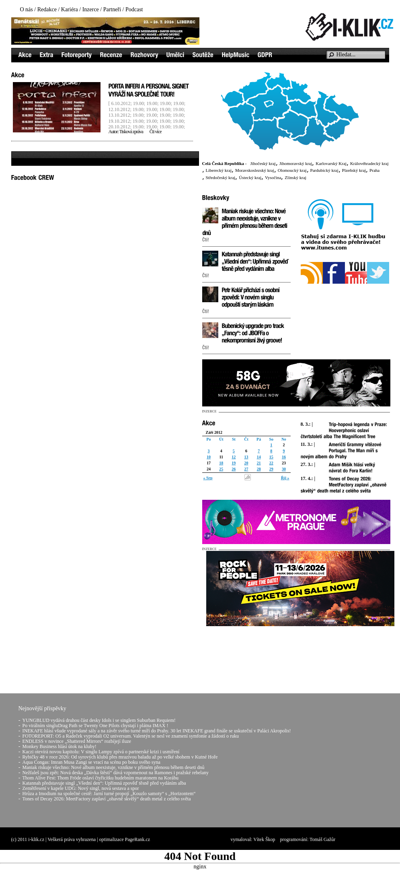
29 (271, 469)
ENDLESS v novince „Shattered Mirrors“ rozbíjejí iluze (77, 741)
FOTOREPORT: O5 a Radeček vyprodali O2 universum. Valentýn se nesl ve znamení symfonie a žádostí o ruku (131, 736)
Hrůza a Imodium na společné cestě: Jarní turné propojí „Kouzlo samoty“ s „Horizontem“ (109, 793)
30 (284, 469)
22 (271, 463)
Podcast (134, 9)
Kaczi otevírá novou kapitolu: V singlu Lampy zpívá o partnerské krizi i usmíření (101, 752)
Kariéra (69, 9)
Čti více (156, 131)
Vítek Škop (264, 839)
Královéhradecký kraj (369, 163)
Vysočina (273, 177)
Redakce (47, 9)
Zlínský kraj (295, 177)
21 (259, 463)
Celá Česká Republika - (224, 163)
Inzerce (90, 9)
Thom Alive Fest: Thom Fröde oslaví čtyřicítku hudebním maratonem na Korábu (100, 778)
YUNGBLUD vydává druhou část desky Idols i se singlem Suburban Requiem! (99, 720)
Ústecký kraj (250, 177)
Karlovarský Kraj (331, 163)
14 (259, 457)
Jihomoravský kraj (295, 163)
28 (259, 469)
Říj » (285, 478)
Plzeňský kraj (354, 170)
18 (221, 463)
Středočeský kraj (221, 177)
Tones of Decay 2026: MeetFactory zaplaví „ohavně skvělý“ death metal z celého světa (107, 799)
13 (246, 457)
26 (234, 469)
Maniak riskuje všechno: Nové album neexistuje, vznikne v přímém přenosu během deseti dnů (114, 767)
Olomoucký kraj (292, 170)
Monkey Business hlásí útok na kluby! (59, 746)
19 (234, 463)
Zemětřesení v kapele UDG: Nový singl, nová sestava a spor (81, 788)
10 (209, 457)
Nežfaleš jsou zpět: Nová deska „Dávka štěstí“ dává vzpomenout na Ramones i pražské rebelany (116, 772)
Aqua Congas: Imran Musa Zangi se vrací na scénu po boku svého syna (91, 762)
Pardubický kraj (324, 170)
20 (246, 463)
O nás (26, 9)
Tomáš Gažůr (322, 839)
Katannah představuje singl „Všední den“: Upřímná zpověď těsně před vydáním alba (104, 783)
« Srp (208, 478)
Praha (374, 170)
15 (271, 457)
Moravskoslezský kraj (254, 170)
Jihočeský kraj (262, 163)
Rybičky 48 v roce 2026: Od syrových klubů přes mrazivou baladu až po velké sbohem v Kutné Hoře (120, 757)
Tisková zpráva (131, 131)
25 (221, 469)
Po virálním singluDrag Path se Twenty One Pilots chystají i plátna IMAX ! (95, 725)
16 (284, 457)
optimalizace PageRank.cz (124, 839)
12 (234, 457)
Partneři (112, 9)
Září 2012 (214, 432)
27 (246, 469)
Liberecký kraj (219, 170)
